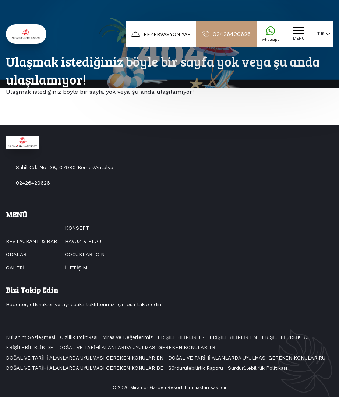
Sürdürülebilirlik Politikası (257, 368)
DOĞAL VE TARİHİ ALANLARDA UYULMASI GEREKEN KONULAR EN (84, 358)
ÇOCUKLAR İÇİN (85, 254)
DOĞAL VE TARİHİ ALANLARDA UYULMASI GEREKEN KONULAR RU (246, 358)
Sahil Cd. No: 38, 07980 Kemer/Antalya (64, 167)
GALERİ (15, 268)
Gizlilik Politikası (79, 337)
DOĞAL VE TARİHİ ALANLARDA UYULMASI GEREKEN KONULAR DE (84, 368)
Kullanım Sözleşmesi (30, 337)
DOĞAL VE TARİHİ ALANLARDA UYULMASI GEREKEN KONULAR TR (136, 347)
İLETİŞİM (76, 268)
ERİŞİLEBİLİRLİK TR (181, 337)
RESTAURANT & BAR (31, 241)
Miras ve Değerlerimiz (127, 337)
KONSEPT (77, 228)
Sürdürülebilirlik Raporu (195, 368)
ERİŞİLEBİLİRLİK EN (233, 337)
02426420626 (33, 183)
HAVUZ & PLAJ (83, 241)
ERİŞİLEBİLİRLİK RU (285, 337)
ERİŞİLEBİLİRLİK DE (29, 347)
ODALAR (16, 254)
